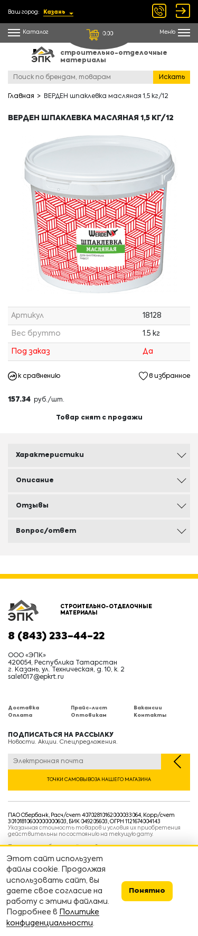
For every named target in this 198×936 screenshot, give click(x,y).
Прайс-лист (89, 708)
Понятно (147, 891)
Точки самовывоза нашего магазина (99, 779)
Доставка (23, 708)
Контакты (150, 715)
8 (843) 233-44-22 (56, 636)
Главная (21, 96)
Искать (172, 77)
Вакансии (148, 708)
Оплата (20, 715)
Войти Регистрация (183, 11)
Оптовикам (89, 715)
